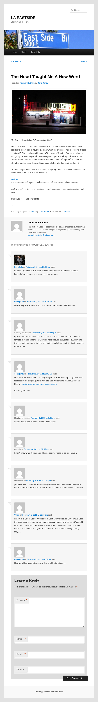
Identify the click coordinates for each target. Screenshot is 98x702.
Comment (21, 600)
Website (20, 669)
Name (21, 639)
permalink (66, 212)
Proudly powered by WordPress (49, 692)
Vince (16, 515)
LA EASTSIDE (23, 18)
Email (21, 654)
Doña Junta (42, 83)
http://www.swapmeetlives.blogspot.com (39, 384)
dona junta (19, 301)
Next (84, 61)
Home (14, 52)
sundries (14, 179)
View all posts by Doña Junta (42, 235)
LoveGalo (18, 267)
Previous (16, 61)
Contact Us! (35, 52)
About (23, 52)
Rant (34, 212)
